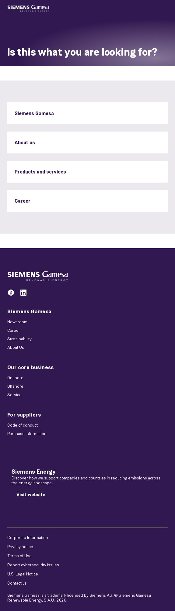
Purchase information (27, 433)
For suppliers (24, 415)
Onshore (15, 377)
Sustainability (19, 338)
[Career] (87, 201)
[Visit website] (31, 494)
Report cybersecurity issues (33, 564)
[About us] (87, 142)
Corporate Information (27, 537)
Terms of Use (19, 555)
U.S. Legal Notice (22, 574)
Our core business (30, 367)
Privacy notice (20, 546)
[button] (28, 8)
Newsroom (17, 321)
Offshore (15, 386)
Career (13, 330)
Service (14, 394)
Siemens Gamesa (29, 311)
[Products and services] (87, 172)
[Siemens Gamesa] (87, 113)
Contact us (17, 583)
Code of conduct (22, 425)
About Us (15, 347)
